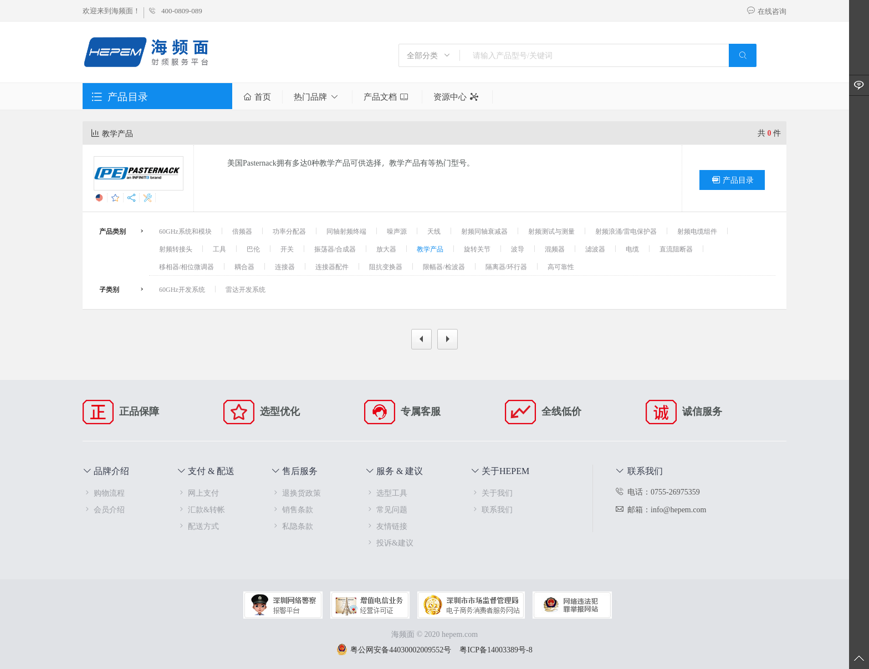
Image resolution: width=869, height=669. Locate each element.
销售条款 (292, 509)
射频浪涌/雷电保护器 (626, 231)
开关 (287, 248)
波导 (517, 248)
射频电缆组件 (697, 231)
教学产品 (430, 248)
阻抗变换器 (385, 266)
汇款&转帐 (201, 509)
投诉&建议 (389, 542)
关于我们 (492, 492)
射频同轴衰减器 (484, 231)
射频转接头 (175, 248)
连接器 (285, 266)
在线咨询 (766, 11)
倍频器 (242, 231)
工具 (219, 248)
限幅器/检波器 (443, 266)
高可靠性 (561, 266)
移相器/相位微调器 (186, 266)
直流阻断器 (676, 248)
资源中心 (457, 96)
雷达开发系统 (245, 289)
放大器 (386, 248)
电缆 (632, 248)
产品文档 (387, 96)
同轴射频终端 (346, 231)
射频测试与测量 (551, 231)
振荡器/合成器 (335, 248)
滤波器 (595, 248)
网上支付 (198, 492)
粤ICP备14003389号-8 (495, 649)
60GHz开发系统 (182, 289)
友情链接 (386, 526)
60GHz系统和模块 (185, 231)
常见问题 (386, 509)
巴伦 (253, 248)
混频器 (555, 248)
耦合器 (244, 266)
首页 (257, 96)
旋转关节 (477, 248)
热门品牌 (317, 96)
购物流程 (104, 492)
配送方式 (198, 526)
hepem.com (460, 634)
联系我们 (492, 509)
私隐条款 (292, 526)
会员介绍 (104, 509)
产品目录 (732, 180)
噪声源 (397, 231)
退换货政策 (296, 492)
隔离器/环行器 (506, 266)
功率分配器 (289, 231)
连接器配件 (332, 266)
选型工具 (386, 492)
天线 (434, 231)
